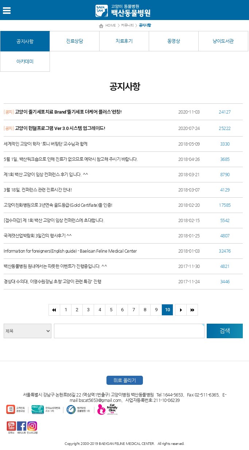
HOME (110, 25)
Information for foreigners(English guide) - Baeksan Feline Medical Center (70, 250)
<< (54, 310)
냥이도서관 (223, 41)
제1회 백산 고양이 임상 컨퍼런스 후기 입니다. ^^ (46, 174)
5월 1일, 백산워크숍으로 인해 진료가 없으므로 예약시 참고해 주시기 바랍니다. (71, 159)
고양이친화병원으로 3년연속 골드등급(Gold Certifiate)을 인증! (58, 205)
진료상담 (74, 41)
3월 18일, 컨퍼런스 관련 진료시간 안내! (38, 189)
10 (167, 309)
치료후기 (124, 41)
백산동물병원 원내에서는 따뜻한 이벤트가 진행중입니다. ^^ (55, 266)
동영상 (173, 41)
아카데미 (24, 61)
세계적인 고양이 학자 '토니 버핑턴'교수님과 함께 (45, 143)
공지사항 (24, 41)
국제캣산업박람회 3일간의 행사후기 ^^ (38, 235)
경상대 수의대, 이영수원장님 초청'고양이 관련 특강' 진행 (52, 281)
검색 (224, 330)
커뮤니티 (127, 25)
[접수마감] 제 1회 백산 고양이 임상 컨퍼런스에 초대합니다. (54, 220)
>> (192, 310)
